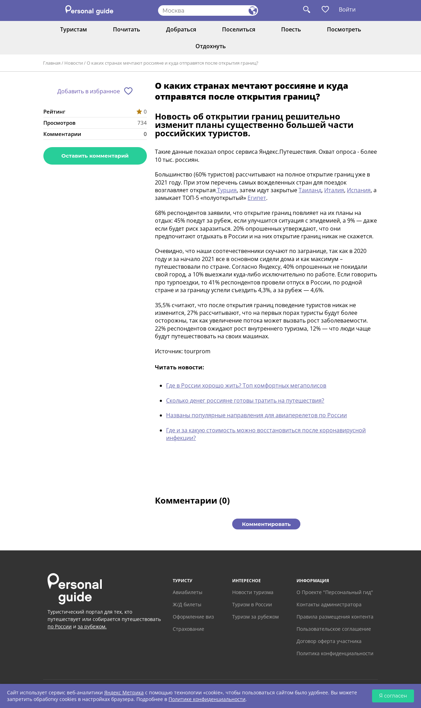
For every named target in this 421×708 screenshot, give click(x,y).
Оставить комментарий (95, 155)
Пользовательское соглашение (334, 629)
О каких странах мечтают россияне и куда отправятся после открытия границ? (172, 63)
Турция (226, 190)
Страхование (188, 629)
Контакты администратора (329, 604)
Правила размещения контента (335, 616)
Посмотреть (344, 29)
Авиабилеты (187, 592)
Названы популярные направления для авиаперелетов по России (256, 415)
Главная (51, 63)
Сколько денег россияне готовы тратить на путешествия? (245, 400)
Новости (73, 63)
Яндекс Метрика (124, 692)
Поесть (291, 29)
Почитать (126, 29)
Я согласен (393, 696)
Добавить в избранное (88, 91)
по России (60, 626)
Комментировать (266, 524)
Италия (334, 190)
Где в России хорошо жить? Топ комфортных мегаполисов (246, 385)
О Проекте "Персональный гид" (335, 592)
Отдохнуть (210, 46)
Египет (257, 198)
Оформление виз (193, 616)
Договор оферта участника (329, 641)
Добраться (181, 29)
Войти (347, 9)
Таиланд (310, 190)
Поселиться (238, 29)
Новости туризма (252, 592)
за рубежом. (92, 626)
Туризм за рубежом (255, 616)
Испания (359, 190)
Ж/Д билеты (187, 604)
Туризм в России (252, 604)
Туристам (73, 29)
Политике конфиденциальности (207, 699)
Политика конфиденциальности (335, 653)
